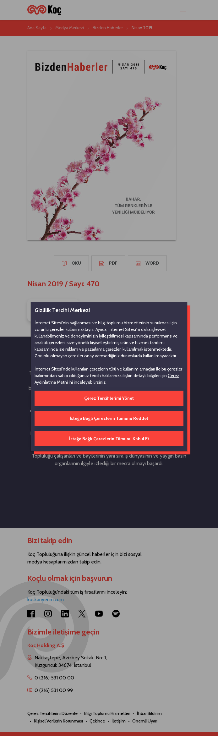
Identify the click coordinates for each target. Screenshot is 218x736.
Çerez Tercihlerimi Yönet (109, 398)
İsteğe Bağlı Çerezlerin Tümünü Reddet (109, 418)
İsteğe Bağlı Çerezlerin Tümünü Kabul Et (109, 439)
